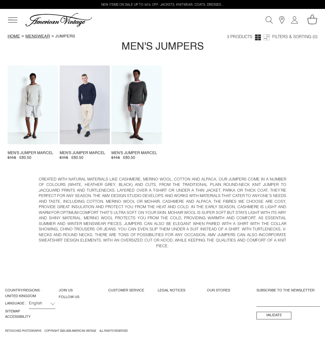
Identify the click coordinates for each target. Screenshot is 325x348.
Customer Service (126, 290)
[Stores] (282, 20)
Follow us (69, 297)
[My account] (294, 20)
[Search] (269, 20)
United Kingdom (20, 296)
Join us (66, 290)
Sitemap (12, 311)
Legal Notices (171, 290)
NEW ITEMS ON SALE (117, 5)
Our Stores (218, 290)
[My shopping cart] (312, 19)
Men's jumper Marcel (30, 153)
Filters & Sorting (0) (294, 37)
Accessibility (17, 316)
